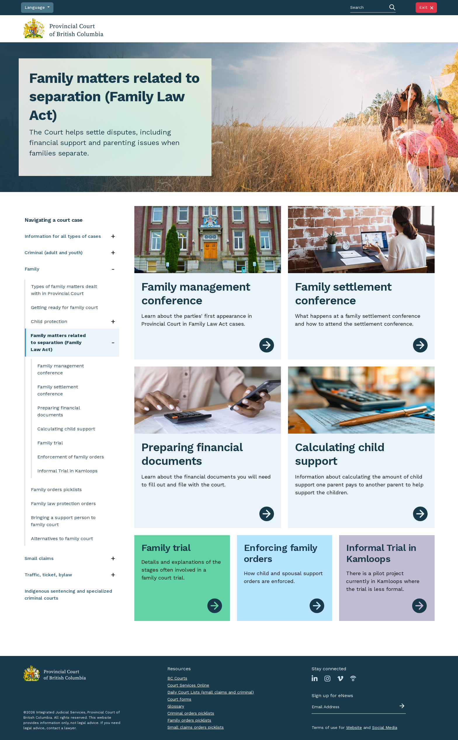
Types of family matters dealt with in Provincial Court (64, 290)
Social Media (384, 727)
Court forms (179, 699)
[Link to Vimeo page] (340, 678)
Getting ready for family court (64, 307)
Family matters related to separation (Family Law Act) (58, 342)
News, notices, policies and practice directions (321, 28)
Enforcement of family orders (70, 457)
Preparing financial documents (58, 411)
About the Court (377, 28)
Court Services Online (188, 685)
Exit (426, 7)
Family (32, 269)
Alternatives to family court (62, 538)
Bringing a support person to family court (63, 521)
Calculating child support (66, 429)
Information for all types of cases (63, 236)
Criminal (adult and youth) (54, 252)
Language (35, 7)
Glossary (175, 706)
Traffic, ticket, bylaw (48, 574)
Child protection (49, 321)
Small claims (39, 558)
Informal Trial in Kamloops (67, 471)
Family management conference (60, 369)
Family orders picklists (56, 489)
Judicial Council (414, 28)
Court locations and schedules (250, 28)
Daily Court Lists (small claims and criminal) (210, 692)
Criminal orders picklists (190, 713)
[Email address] (359, 707)
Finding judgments (197, 28)
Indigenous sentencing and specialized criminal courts (68, 594)
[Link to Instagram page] (327, 678)
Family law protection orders (63, 503)
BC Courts (177, 678)
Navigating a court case (148, 28)
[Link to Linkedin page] (315, 678)
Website (354, 727)
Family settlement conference (57, 390)
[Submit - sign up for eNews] (402, 705)
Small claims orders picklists (195, 727)
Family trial (50, 443)
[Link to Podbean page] (353, 678)
